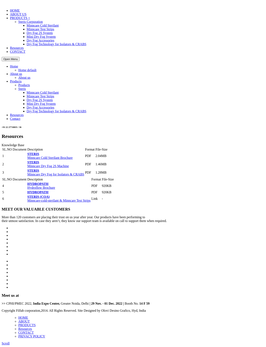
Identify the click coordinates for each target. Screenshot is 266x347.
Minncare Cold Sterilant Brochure (50, 155)
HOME (15, 10)
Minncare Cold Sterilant (43, 25)
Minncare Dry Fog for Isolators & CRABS (55, 172)
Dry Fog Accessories (40, 40)
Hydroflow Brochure (41, 185)
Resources (17, 48)
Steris (22, 89)
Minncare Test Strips (40, 29)
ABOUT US (18, 14)
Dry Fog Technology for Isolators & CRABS (56, 44)
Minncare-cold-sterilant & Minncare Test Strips (58, 198)
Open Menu (10, 59)
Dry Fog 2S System (40, 33)
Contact (15, 118)
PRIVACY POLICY (31, 336)
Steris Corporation (30, 21)
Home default (27, 70)
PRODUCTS (20, 18)
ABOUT (24, 321)
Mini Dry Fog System (41, 36)
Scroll (6, 343)
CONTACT (17, 51)
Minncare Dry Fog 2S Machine (48, 164)
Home (14, 66)
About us (16, 74)
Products (16, 81)
